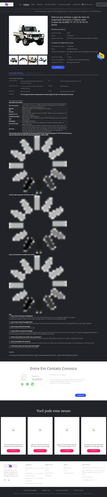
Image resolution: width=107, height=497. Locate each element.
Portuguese (101, 4)
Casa (20, 4)
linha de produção (69, 473)
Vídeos (33, 4)
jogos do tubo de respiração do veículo (68, 355)
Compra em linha (87, 4)
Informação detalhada (16, 73)
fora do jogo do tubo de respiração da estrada (21, 355)
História (47, 468)
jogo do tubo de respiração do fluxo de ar (45, 355)
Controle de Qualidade (30, 490)
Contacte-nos (76, 4)
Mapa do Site (46, 490)
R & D (65, 470)
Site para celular (78, 490)
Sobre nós (40, 4)
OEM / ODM (67, 468)
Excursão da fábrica (50, 4)
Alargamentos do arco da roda (34, 483)
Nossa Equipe (49, 473)
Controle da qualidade (64, 4)
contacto (58, 67)
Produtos (26, 4)
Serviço (47, 470)
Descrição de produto (34, 73)
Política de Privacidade (62, 490)
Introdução (48, 475)
